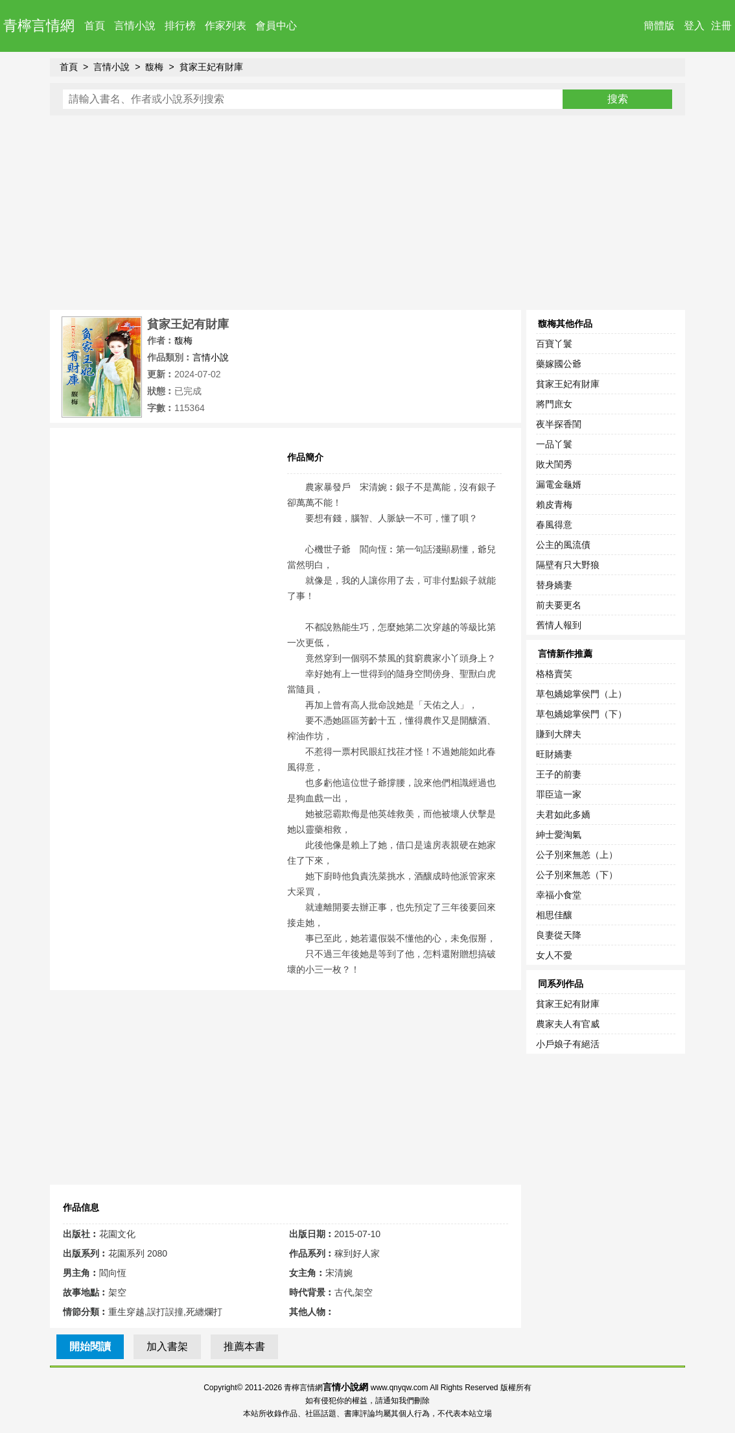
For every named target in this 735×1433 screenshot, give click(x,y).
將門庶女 (554, 404)
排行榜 (180, 25)
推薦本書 (244, 1346)
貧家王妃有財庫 (211, 67)
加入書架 (167, 1346)
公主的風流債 (563, 544)
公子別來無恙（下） (577, 875)
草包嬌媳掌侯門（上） (581, 694)
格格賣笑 (554, 674)
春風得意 (554, 524)
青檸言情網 (39, 26)
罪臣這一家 (558, 794)
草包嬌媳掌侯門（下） (581, 714)
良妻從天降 (558, 935)
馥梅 (154, 67)
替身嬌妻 (554, 585)
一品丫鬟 (554, 444)
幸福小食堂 (558, 895)
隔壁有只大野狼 (568, 565)
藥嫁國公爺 (558, 364)
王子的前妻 (558, 774)
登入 (694, 25)
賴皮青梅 (554, 504)
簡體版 (659, 25)
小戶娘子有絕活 (568, 1044)
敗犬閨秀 (554, 464)
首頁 (94, 25)
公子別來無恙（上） (577, 854)
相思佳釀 (554, 915)
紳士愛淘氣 (558, 834)
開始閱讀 (90, 1346)
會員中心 (276, 25)
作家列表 (225, 25)
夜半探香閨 (558, 424)
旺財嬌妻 (554, 754)
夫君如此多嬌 (563, 814)
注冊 (721, 25)
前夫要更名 (558, 605)
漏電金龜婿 (558, 484)
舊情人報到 (558, 625)
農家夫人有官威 (568, 1024)
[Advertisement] (367, 212)
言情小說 (135, 25)
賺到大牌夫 (558, 734)
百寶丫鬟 (554, 343)
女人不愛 (554, 955)
